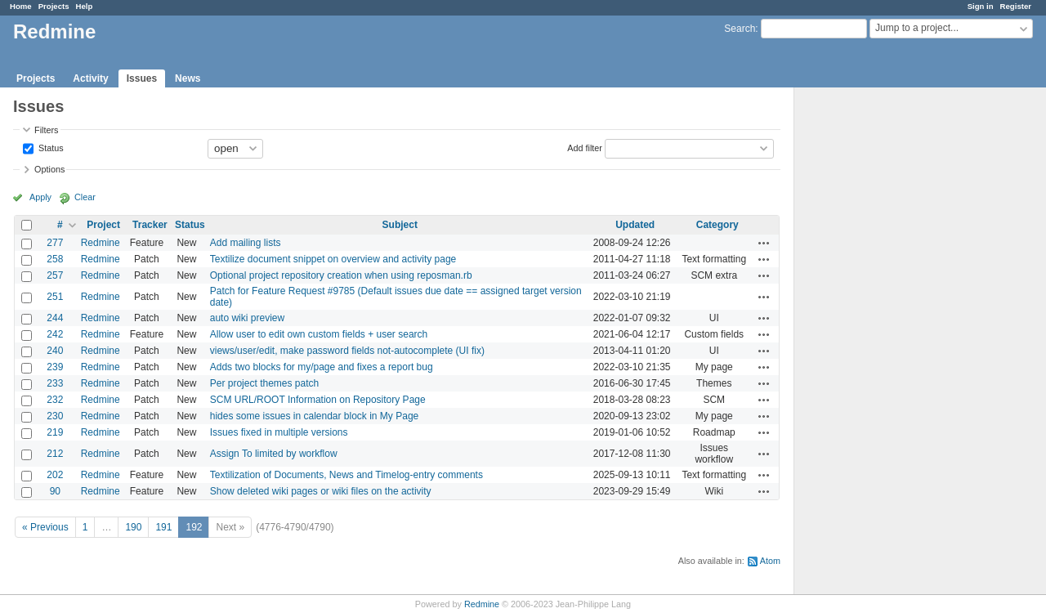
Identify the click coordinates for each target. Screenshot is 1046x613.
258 (55, 259)
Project (103, 224)
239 (55, 367)
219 (55, 432)
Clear (85, 197)
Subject (400, 224)
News (187, 78)
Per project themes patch (264, 383)
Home (21, 6)
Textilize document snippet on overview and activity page (333, 259)
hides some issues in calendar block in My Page (314, 416)
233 (55, 383)
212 (55, 453)
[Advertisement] (876, 344)
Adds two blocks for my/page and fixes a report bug (321, 367)
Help (84, 6)
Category (717, 224)
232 (55, 399)
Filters (46, 130)
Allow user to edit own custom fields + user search (318, 334)
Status (50, 147)
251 (55, 296)
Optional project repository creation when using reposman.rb (341, 275)
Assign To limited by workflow (273, 453)
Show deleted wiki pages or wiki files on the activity (320, 491)
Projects (53, 6)
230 (55, 416)
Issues (142, 78)
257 (55, 275)
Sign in (981, 6)
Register (1015, 6)
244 (55, 318)
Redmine (100, 242)
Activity (90, 78)
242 (55, 334)
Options (49, 169)
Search (739, 28)
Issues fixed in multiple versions (279, 432)
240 (55, 350)
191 (163, 527)
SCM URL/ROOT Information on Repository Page (318, 399)
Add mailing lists (245, 242)
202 (55, 475)
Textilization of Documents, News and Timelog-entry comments (346, 475)
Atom (770, 561)
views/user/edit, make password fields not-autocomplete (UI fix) (347, 350)
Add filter (584, 147)
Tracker (150, 224)
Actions (764, 242)
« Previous (45, 527)
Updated (635, 224)
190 (133, 527)
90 (55, 491)
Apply (40, 197)
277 (55, 242)
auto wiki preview (247, 318)
